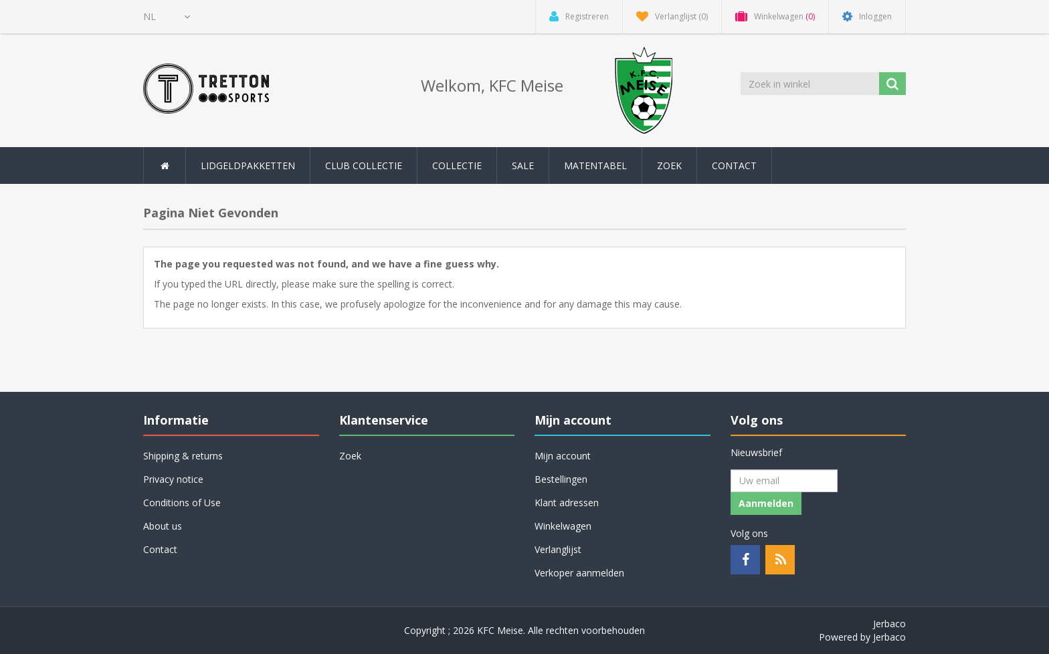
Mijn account (563, 455)
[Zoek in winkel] (811, 83)
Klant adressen (567, 502)
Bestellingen (561, 479)
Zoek (669, 165)
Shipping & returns (183, 455)
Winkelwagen (563, 526)
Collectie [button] (457, 165)
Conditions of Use (182, 502)
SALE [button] (523, 165)
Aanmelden (766, 503)
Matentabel (595, 165)
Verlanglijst (558, 549)
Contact (734, 165)
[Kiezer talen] (166, 16)
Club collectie (363, 165)
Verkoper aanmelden (579, 572)
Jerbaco (889, 623)
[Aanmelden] (784, 480)
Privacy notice (173, 479)
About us (162, 526)
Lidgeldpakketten (248, 165)
